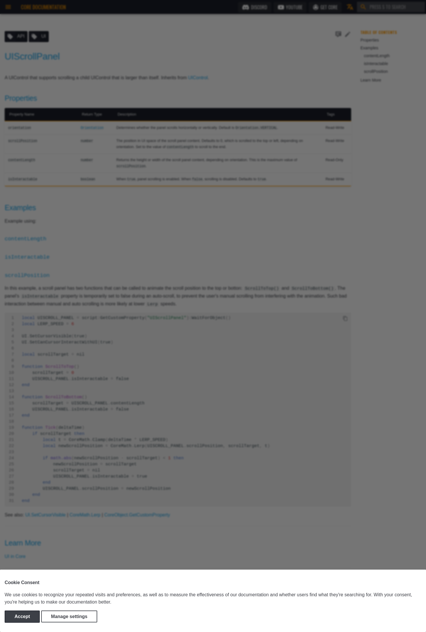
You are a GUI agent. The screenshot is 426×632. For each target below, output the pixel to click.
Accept (22, 616)
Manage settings (69, 616)
